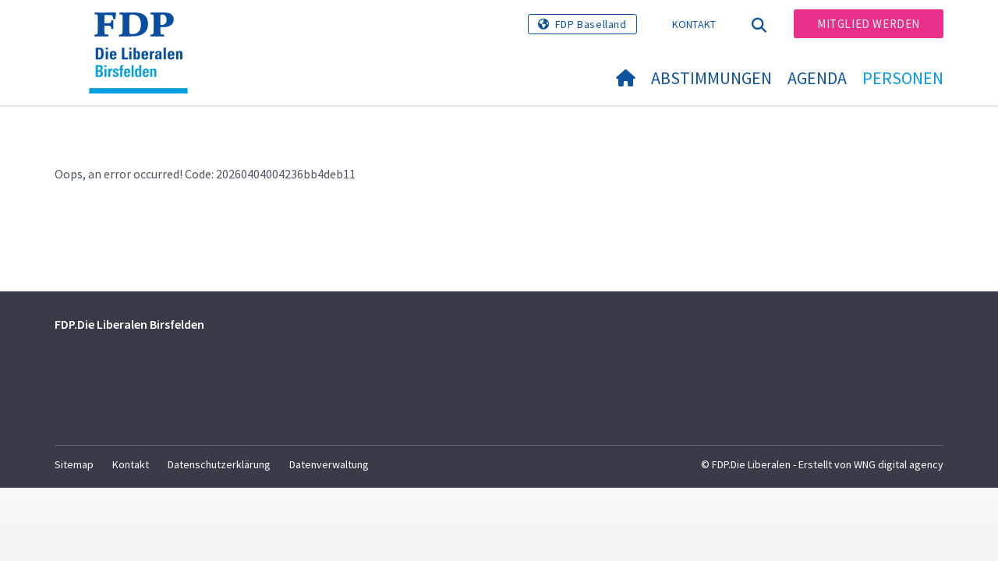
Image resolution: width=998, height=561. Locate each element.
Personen (902, 78)
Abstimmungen (711, 78)
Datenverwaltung (329, 464)
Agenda (817, 78)
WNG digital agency (898, 464)
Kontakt (694, 24)
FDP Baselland (591, 24)
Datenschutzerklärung (219, 464)
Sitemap (74, 464)
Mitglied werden (868, 23)
